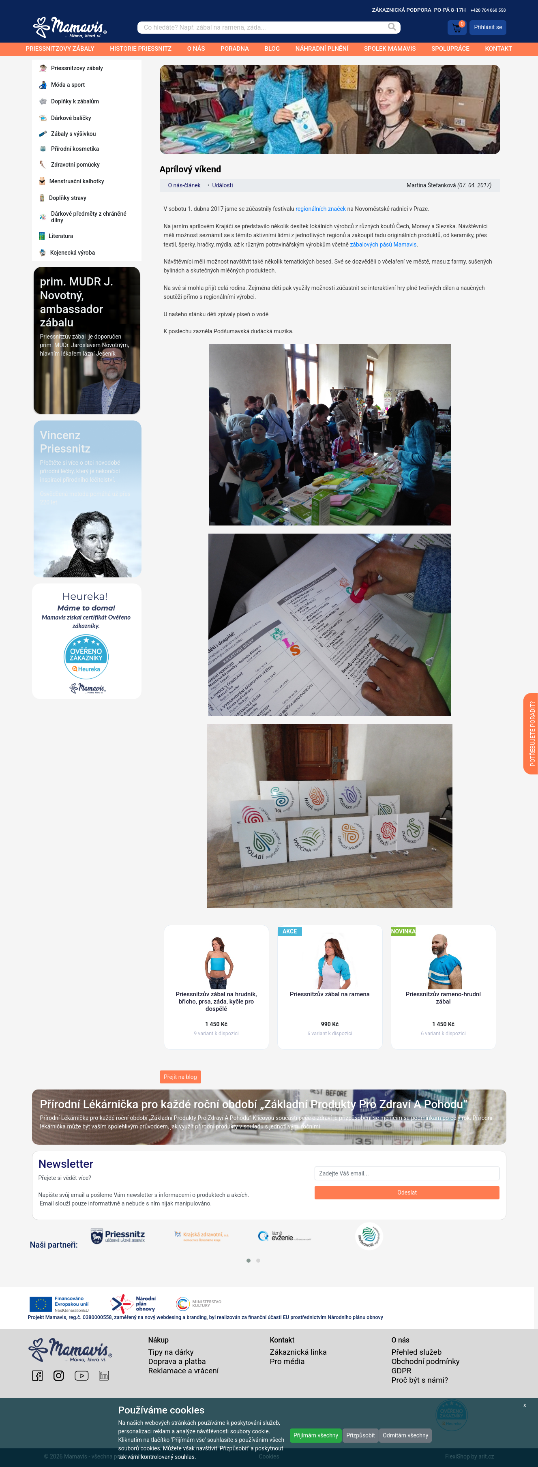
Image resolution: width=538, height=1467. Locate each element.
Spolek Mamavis (390, 48)
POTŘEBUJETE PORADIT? (532, 733)
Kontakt (498, 48)
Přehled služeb (417, 1352)
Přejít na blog (180, 1077)
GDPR (402, 1370)
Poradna (235, 48)
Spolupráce (450, 48)
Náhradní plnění (322, 48)
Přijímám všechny (316, 1435)
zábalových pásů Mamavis (383, 244)
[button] (248, 1261)
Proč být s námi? (420, 1380)
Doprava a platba (177, 1361)
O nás (196, 48)
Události (222, 185)
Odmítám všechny (405, 1435)
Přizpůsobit (360, 1435)
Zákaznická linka (298, 1352)
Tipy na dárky (171, 1352)
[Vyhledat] (392, 27)
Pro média (287, 1361)
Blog (272, 48)
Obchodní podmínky (426, 1361)
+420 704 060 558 (488, 10)
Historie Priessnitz (140, 48)
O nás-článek (184, 185)
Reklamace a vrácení (183, 1370)
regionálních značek (321, 209)
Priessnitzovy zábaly (60, 48)
